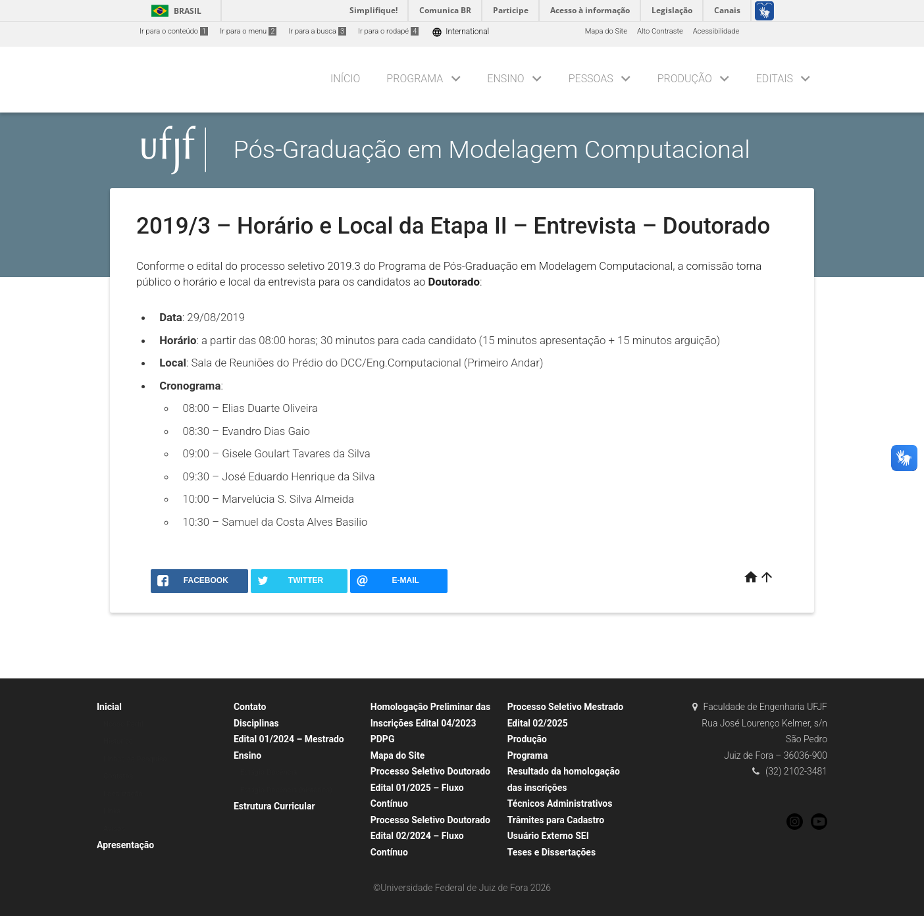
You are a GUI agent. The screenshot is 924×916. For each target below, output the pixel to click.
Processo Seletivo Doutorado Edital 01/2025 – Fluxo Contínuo (430, 787)
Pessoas (591, 78)
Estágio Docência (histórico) (286, 790)
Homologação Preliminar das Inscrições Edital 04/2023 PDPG (430, 722)
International (460, 32)
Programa (414, 78)
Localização (123, 794)
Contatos (118, 776)
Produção (684, 78)
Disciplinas (256, 723)
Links (111, 811)
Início (345, 78)
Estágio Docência (268, 772)
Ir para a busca (317, 31)
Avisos (114, 829)
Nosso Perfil (123, 724)
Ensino (505, 78)
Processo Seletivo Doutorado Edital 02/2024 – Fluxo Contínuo (430, 836)
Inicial (109, 706)
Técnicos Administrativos (560, 803)
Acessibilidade (716, 31)
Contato (250, 706)
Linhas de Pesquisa (135, 759)
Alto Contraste (660, 31)
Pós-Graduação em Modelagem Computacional (492, 149)
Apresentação (125, 845)
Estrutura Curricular (274, 806)
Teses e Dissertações (551, 852)
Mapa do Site (606, 31)
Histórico (118, 741)
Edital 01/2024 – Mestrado (289, 739)
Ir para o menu (248, 31)
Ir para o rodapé (388, 31)
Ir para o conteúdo (174, 31)
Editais (774, 78)
